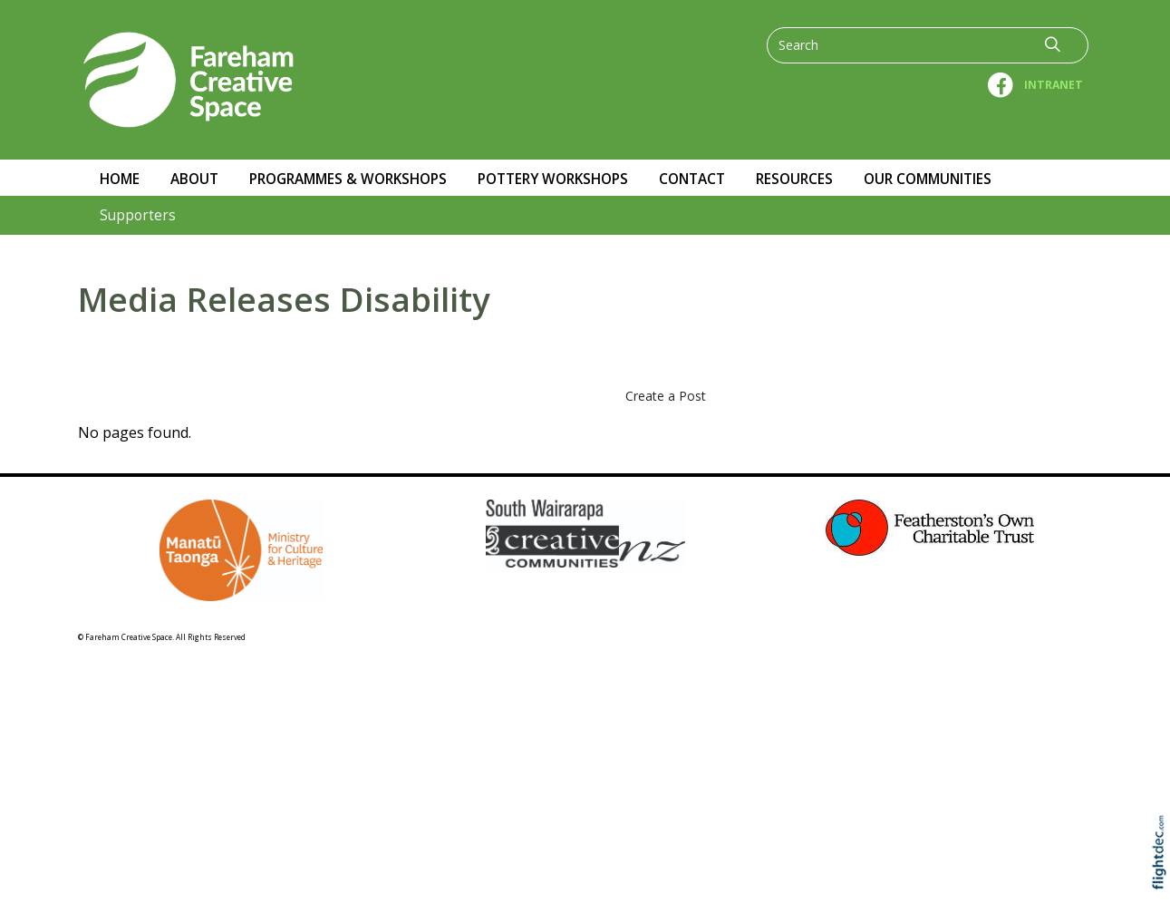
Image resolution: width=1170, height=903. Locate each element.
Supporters (138, 215)
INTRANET (1053, 84)
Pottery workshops (553, 179)
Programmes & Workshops (348, 179)
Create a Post (665, 395)
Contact (692, 179)
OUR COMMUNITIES (927, 179)
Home (120, 179)
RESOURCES (794, 179)
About (194, 179)
